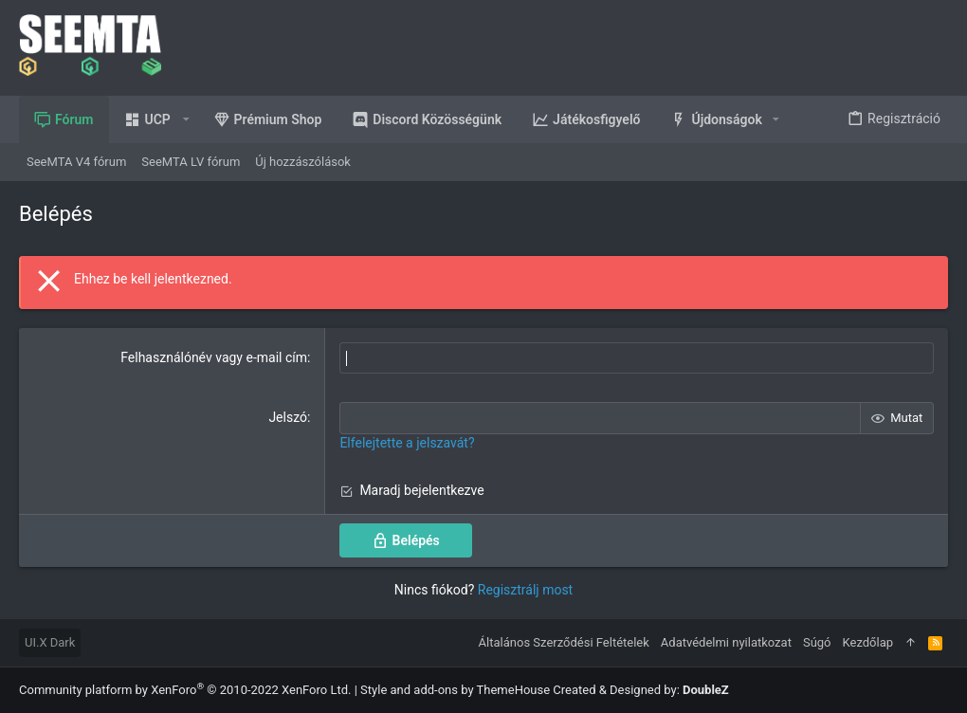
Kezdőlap (868, 642)
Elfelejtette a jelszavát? (406, 442)
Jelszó (287, 417)
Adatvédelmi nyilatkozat (726, 642)
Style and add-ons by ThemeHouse (455, 690)
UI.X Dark (50, 642)
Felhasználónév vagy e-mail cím (213, 357)
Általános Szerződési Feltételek (564, 642)
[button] (153, 119)
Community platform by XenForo (185, 690)
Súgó (817, 642)
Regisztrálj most (525, 589)
